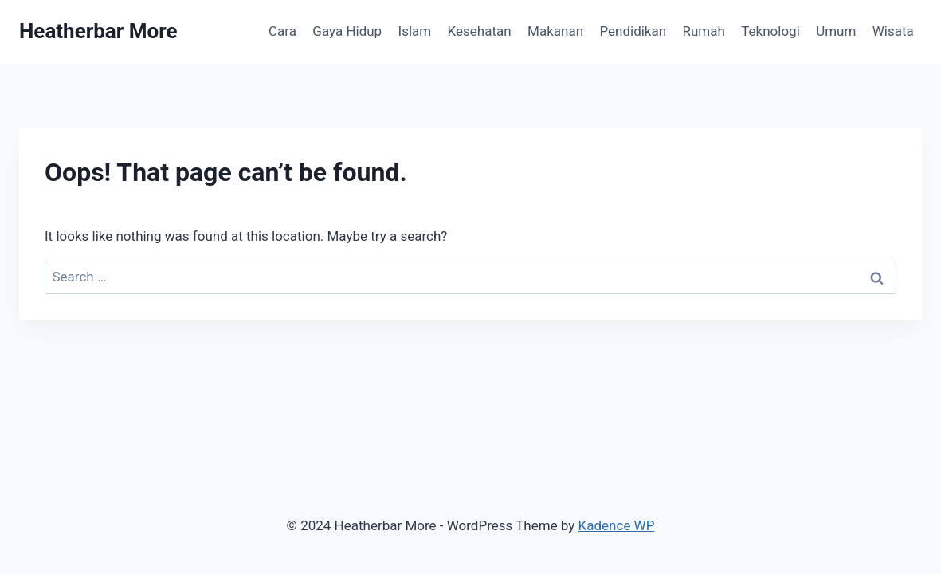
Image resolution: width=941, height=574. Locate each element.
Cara (282, 31)
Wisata (893, 31)
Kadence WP (616, 525)
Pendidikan (632, 31)
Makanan (555, 31)
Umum (836, 31)
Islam (415, 31)
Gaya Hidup (347, 31)
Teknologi (770, 31)
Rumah (704, 31)
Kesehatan (480, 31)
